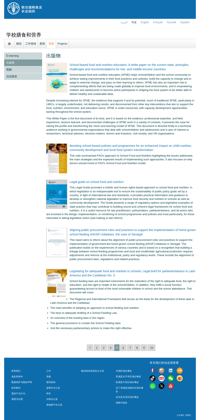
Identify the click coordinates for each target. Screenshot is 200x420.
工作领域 (30, 43)
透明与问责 (17, 399)
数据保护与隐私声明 (21, 382)
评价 (48, 393)
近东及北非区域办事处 (127, 397)
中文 (134, 22)
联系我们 (16, 371)
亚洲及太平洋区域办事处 (128, 376)
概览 (19, 43)
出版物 (10, 62)
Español (184, 22)
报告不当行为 (18, 393)
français (158, 22)
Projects (62, 43)
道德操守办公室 (54, 404)
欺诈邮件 (16, 388)
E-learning (12, 55)
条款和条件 (17, 376)
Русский (171, 22)
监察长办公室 (53, 388)
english (145, 22)
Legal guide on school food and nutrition (97, 182)
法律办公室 (52, 399)
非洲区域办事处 (124, 371)
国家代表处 (121, 402)
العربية (124, 22)
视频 (9, 69)
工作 (48, 371)
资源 (51, 43)
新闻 (42, 43)
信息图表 (11, 76)
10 (151, 348)
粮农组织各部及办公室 (92, 371)
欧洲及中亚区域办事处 (127, 382)
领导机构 (50, 382)
